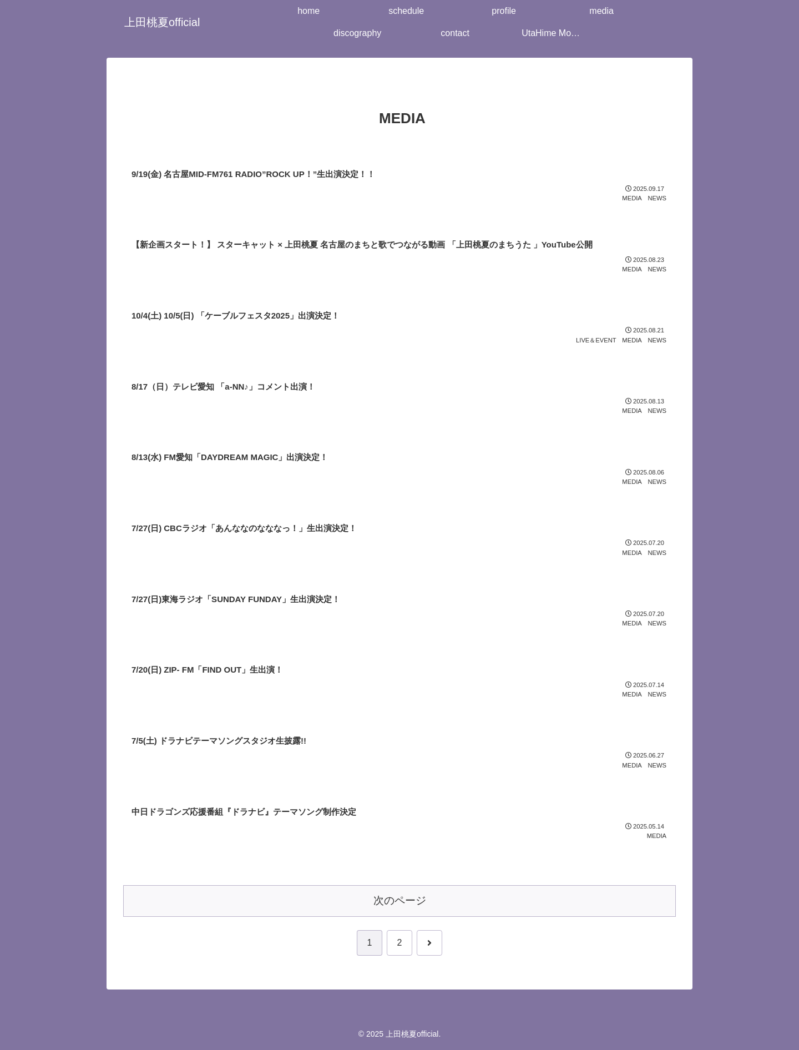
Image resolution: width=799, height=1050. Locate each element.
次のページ (399, 900)
